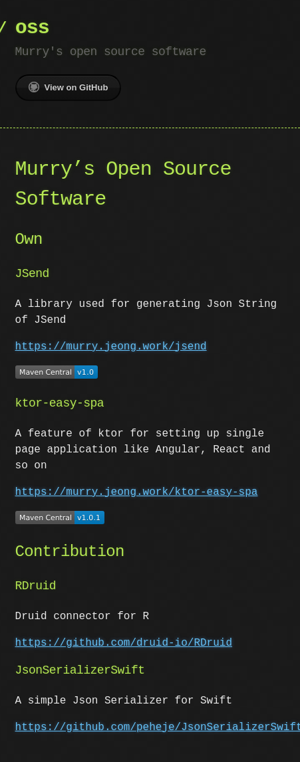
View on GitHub (68, 87)
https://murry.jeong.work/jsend (111, 346)
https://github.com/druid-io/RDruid (123, 640)
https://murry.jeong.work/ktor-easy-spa (136, 491)
